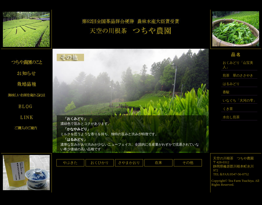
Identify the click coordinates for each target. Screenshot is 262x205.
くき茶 (228, 109)
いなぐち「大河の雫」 (240, 100)
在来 (158, 163)
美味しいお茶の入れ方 (26, 95)
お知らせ (26, 73)
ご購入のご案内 (26, 128)
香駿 (226, 92)
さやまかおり (129, 163)
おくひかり (100, 163)
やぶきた (70, 163)
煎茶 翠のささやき (238, 75)
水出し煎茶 (231, 117)
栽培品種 (26, 84)
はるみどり (231, 84)
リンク (26, 117)
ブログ (26, 106)
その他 (187, 163)
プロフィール (26, 62)
